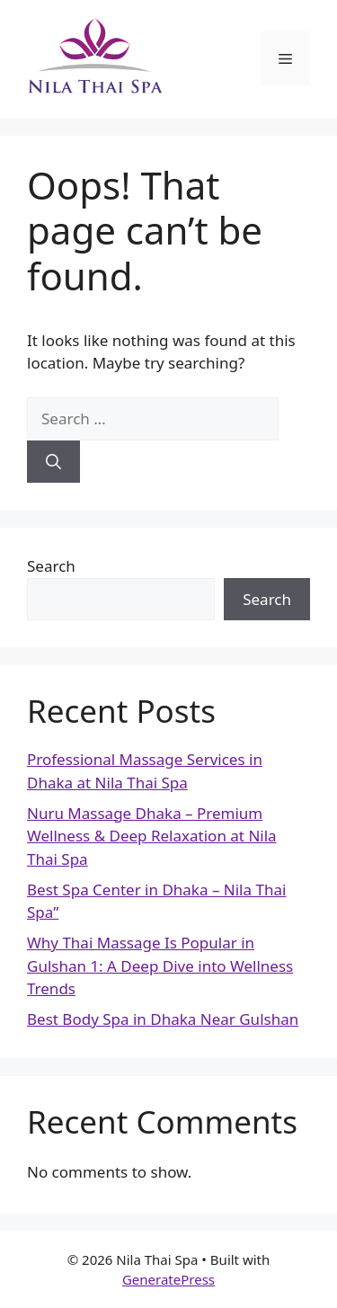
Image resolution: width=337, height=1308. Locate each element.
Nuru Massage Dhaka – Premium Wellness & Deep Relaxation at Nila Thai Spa (152, 836)
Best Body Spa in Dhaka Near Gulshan (162, 1019)
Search (51, 566)
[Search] (53, 462)
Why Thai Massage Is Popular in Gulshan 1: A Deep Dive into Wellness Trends (160, 965)
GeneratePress (168, 1279)
